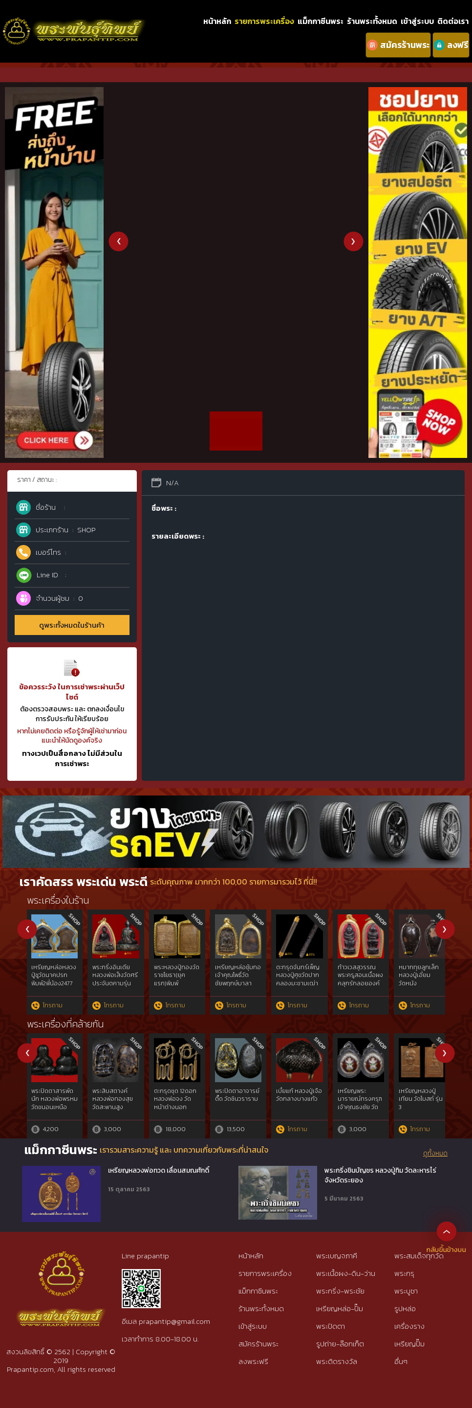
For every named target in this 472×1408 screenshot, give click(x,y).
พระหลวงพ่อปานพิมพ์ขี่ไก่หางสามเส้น (175, 975)
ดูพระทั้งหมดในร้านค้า (72, 625)
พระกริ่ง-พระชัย (340, 1290)
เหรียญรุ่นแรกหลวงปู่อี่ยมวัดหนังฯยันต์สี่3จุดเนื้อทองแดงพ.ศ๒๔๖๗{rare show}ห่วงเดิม (419, 1111)
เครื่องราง (409, 1326)
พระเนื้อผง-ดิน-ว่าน (345, 1273)
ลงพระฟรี (253, 1361)
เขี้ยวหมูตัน (352, 967)
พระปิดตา (330, 1326)
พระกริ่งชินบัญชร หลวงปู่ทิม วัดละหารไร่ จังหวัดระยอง (380, 1175)
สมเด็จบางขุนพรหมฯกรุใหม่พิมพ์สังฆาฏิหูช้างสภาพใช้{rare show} (359, 1107)
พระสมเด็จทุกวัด (419, 1255)
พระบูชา (406, 1290)
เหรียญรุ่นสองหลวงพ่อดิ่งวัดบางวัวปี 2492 (297, 975)
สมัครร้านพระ (258, 1343)
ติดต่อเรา (453, 21)
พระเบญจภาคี (336, 1255)
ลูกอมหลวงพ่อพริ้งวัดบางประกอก (111, 975)
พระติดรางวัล (336, 1361)
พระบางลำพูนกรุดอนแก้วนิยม (236, 971)
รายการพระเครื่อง (264, 21)
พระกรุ (404, 1273)
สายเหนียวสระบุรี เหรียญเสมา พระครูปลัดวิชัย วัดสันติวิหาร (299, 1103)
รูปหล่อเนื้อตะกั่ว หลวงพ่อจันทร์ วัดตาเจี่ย (115, 1099)
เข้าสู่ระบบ (417, 21)
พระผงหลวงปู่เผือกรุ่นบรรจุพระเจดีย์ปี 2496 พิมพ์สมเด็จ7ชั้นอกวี (422, 979)
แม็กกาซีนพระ (320, 21)
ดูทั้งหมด (435, 1153)
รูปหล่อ (405, 1308)
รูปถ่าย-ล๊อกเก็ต (340, 1343)
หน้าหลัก (217, 21)
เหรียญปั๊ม (409, 1343)
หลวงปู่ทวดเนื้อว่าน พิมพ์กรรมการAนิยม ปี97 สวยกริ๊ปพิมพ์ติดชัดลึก (177, 1107)
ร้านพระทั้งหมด (372, 21)
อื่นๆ (401, 1361)
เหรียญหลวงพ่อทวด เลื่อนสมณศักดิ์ (158, 1171)
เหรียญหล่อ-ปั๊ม (339, 1308)
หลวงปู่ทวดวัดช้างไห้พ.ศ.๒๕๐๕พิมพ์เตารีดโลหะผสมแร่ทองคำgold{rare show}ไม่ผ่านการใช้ (238, 1111)
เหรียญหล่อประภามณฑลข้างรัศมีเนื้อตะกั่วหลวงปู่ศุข (55, 979)
